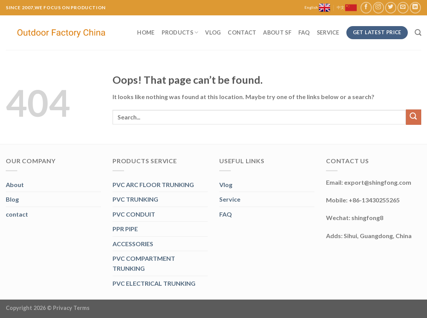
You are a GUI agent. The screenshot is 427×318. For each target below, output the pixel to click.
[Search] (418, 33)
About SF (277, 32)
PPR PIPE (125, 228)
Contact (242, 32)
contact (17, 214)
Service (328, 32)
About (15, 184)
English (317, 7)
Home (145, 32)
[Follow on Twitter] (390, 7)
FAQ (304, 32)
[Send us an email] (403, 7)
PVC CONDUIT (134, 214)
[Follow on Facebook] (366, 7)
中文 (347, 7)
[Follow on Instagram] (378, 7)
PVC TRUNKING (135, 199)
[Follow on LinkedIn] (415, 7)
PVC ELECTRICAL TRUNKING (154, 283)
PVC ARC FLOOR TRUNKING (153, 184)
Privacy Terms (71, 308)
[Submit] (413, 116)
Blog (12, 199)
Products (180, 32)
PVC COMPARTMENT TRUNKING (144, 263)
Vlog (213, 32)
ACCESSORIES (133, 243)
